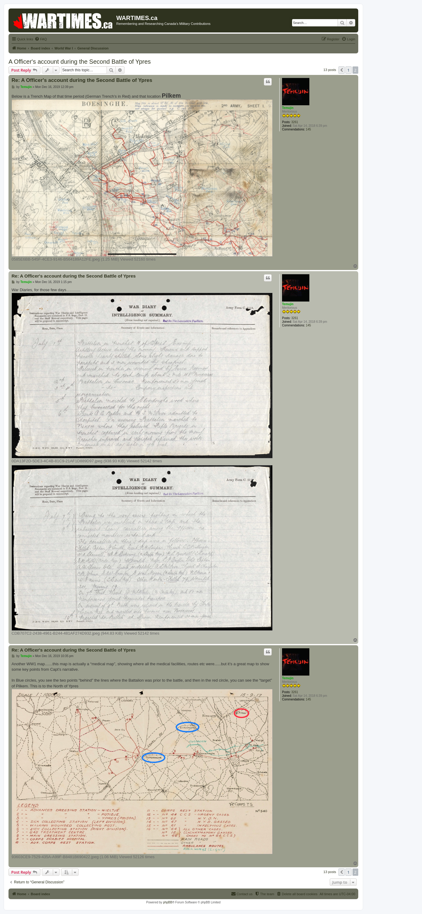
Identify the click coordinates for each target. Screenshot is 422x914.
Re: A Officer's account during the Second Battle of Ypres (82, 80)
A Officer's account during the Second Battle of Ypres (80, 61)
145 (308, 129)
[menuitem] (41, 39)
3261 (294, 122)
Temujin (288, 108)
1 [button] (348, 70)
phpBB (167, 902)
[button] (342, 70)
